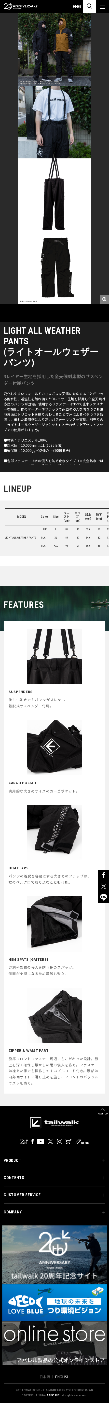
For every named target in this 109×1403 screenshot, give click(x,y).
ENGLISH (62, 1376)
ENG (77, 6)
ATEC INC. (53, 1395)
